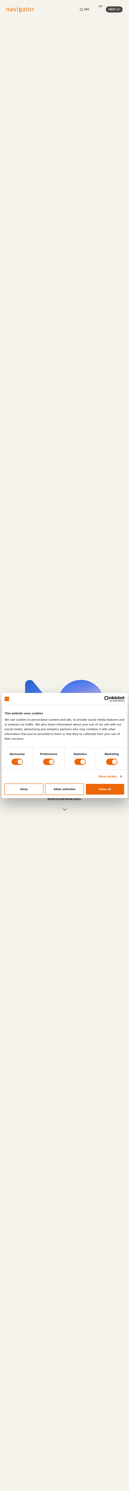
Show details (107, 776)
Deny (24, 789)
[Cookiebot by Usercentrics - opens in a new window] (107, 699)
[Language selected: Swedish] (100, 6)
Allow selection (64, 789)
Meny (112, 9)
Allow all (105, 789)
